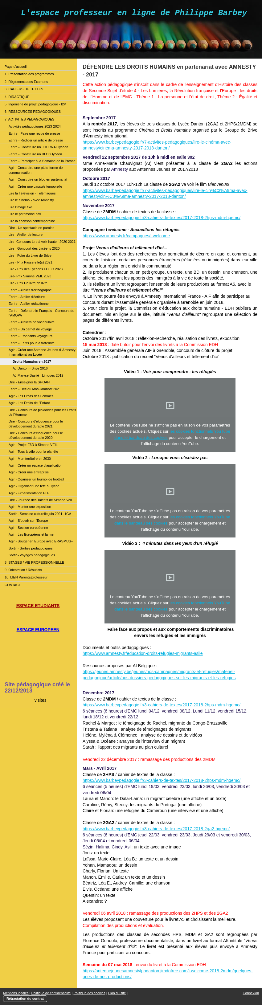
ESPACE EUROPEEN (38, 629)
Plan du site (117, 993)
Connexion (251, 993)
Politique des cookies (89, 993)
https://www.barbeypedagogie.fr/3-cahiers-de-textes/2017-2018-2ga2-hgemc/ (156, 828)
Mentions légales (16, 993)
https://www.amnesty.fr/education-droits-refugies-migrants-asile (143, 653)
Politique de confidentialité (51, 993)
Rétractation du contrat (25, 998)
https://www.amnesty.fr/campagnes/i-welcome (126, 235)
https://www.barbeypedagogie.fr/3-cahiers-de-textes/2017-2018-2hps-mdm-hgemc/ (161, 217)
